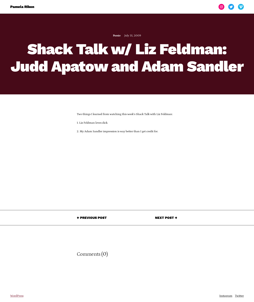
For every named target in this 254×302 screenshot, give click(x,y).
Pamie (117, 35)
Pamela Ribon (22, 7)
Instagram (225, 295)
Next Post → (166, 218)
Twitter (239, 295)
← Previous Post (92, 218)
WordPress (16, 295)
